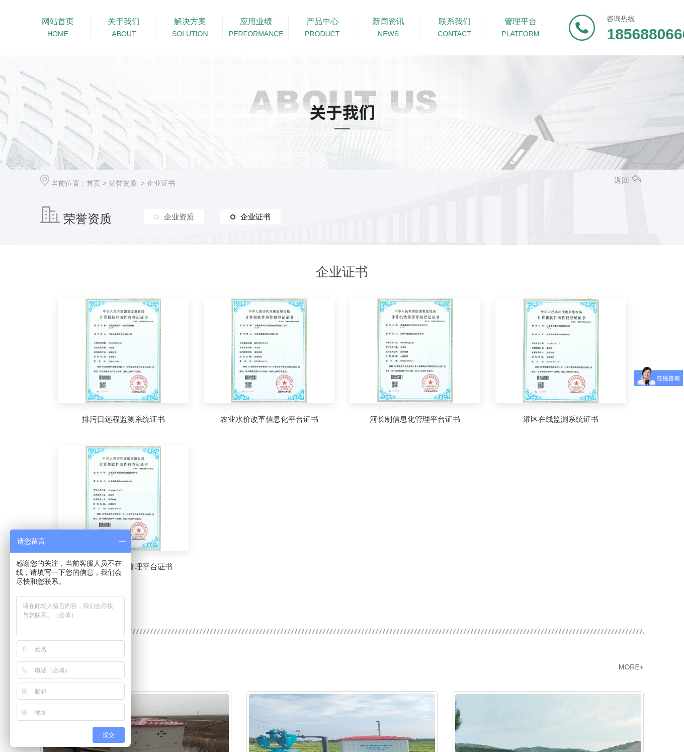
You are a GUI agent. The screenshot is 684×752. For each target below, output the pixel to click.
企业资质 (179, 216)
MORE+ (631, 667)
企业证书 (161, 183)
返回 (627, 180)
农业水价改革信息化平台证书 (269, 419)
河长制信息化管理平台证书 (415, 419)
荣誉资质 (123, 183)
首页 (94, 183)
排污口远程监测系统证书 (123, 419)
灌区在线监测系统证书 (560, 419)
